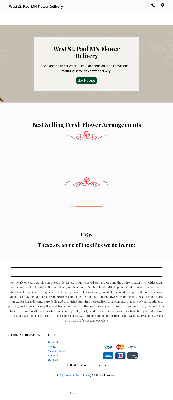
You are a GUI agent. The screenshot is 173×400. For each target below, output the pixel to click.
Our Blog (53, 359)
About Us (53, 355)
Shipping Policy (56, 351)
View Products (86, 80)
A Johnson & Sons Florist (75, 375)
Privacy (52, 346)
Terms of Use (55, 342)
